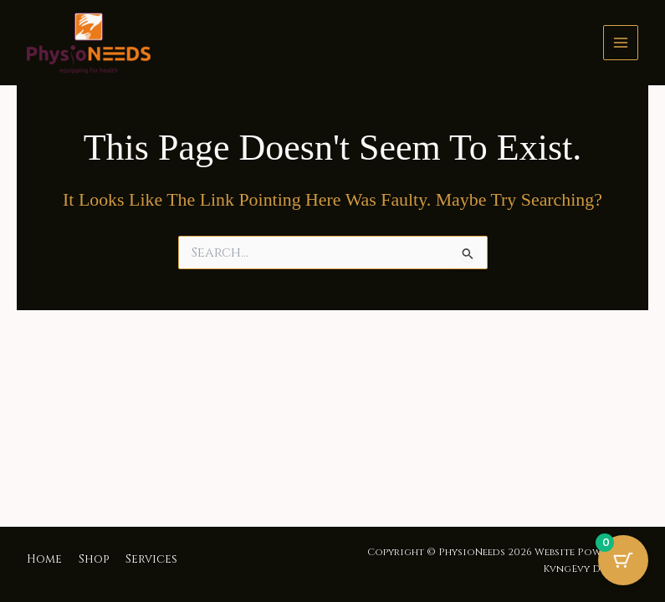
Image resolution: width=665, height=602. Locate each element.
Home (44, 559)
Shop (94, 559)
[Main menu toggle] (620, 42)
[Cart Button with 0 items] (623, 560)
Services (151, 559)
